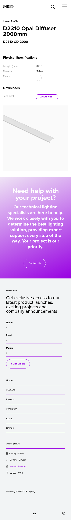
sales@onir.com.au (18, 466)
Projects (10, 399)
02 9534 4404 (14, 473)
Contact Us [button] (35, 263)
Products (10, 390)
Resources (11, 409)
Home (9, 380)
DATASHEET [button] (47, 96)
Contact (10, 428)
